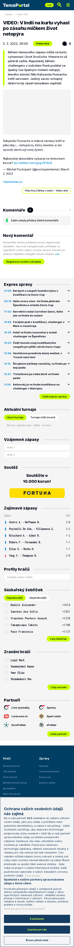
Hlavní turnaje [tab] (15, 417)
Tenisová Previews (49, 771)
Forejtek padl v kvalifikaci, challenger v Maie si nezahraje (39, 323)
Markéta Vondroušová (15, 782)
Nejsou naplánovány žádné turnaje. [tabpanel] (29, 425)
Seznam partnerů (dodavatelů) (24, 908)
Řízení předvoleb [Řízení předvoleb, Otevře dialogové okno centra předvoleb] (37, 940)
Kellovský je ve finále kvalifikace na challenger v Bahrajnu (36, 386)
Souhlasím (37, 918)
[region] (37, 872)
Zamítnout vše (37, 929)
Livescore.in (16, 716)
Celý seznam (59, 687)
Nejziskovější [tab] (15, 597)
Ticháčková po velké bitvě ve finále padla (36, 376)
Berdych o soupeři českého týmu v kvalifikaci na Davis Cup (35, 292)
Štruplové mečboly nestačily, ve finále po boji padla (40, 365)
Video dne (22, 14)
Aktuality (43, 766)
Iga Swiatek (9, 788)
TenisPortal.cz (12, 181)
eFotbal (47, 725)
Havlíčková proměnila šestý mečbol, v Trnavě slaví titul (37, 355)
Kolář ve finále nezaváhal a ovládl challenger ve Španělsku (35, 334)
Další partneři (59, 734)
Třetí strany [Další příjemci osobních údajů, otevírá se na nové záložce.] (32, 875)
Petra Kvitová (10, 777)
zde (57, 254)
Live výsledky (17, 707)
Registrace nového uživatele (23, 261)
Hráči (7, 758)
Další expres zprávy (55, 396)
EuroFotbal (15, 725)
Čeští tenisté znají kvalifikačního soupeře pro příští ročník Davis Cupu (37, 344)
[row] (37, 522)
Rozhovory (45, 777)
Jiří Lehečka (9, 771)
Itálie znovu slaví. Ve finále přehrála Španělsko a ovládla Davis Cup (36, 303)
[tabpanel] (37, 622)
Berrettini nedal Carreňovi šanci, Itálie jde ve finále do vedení (38, 313)
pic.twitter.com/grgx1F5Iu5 (33, 163)
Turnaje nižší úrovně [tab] (42, 417)
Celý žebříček (58, 638)
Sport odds (50, 716)
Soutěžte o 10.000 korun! (37, 478)
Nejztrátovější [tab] (38, 597)
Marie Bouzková (11, 794)
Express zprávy (47, 782)
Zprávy (8, 14)
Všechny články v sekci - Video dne (46, 190)
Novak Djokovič (11, 766)
